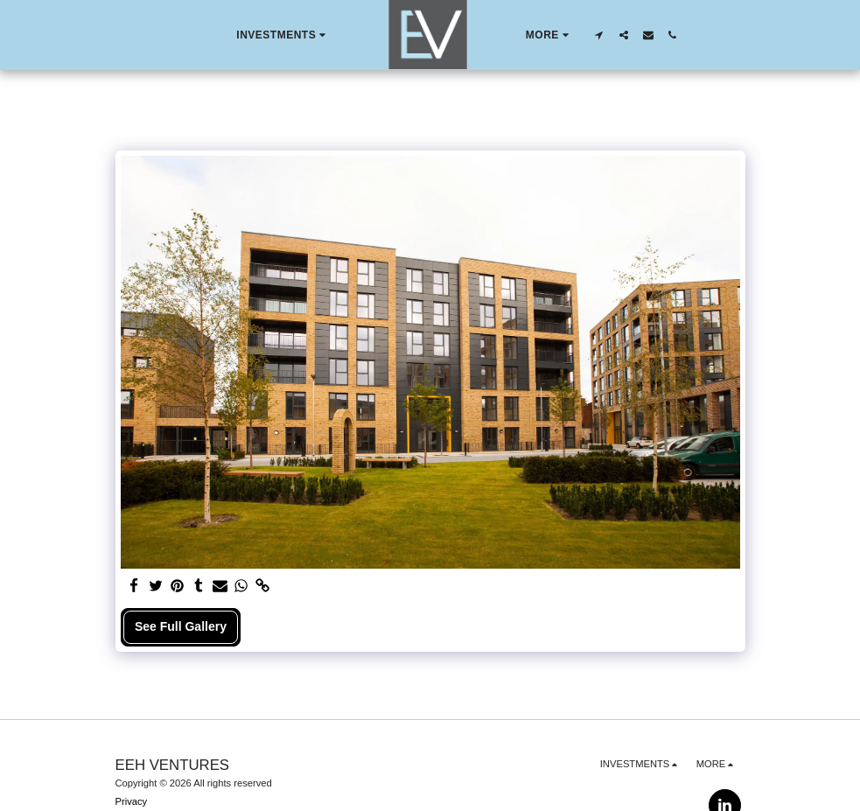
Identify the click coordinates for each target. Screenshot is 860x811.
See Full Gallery (181, 626)
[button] (283, 34)
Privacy (131, 801)
